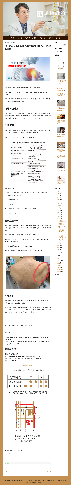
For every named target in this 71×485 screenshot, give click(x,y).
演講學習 (27, 38)
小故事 (58, 265)
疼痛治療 (19, 38)
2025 (58, 191)
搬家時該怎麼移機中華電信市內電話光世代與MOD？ (61, 122)
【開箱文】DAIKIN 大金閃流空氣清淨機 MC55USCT (61, 109)
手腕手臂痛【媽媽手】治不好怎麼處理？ (61, 170)
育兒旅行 (42, 38)
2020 (58, 197)
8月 (59, 208)
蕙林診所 (10, 453)
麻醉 (58, 262)
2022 (58, 193)
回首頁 (12, 38)
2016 (58, 249)
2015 (58, 252)
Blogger (44, 482)
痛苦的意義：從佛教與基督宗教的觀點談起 (61, 156)
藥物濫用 (59, 271)
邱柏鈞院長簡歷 (28, 365)
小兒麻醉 (59, 260)
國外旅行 (59, 267)
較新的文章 (8, 471)
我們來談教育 (60, 269)
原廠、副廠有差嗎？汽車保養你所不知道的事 (61, 94)
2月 (59, 243)
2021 (58, 195)
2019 (58, 199)
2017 (58, 247)
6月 (59, 212)
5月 (59, 214)
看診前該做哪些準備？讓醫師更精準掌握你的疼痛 (61, 150)
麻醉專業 (34, 38)
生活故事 (50, 38)
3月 (59, 218)
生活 (58, 258)
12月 (59, 201)
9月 (59, 205)
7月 (59, 210)
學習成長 (59, 264)
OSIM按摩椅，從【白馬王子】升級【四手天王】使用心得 (62, 238)
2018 (58, 245)
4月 (59, 216)
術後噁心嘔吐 (60, 68)
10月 (59, 203)
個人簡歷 (57, 38)
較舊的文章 (48, 471)
